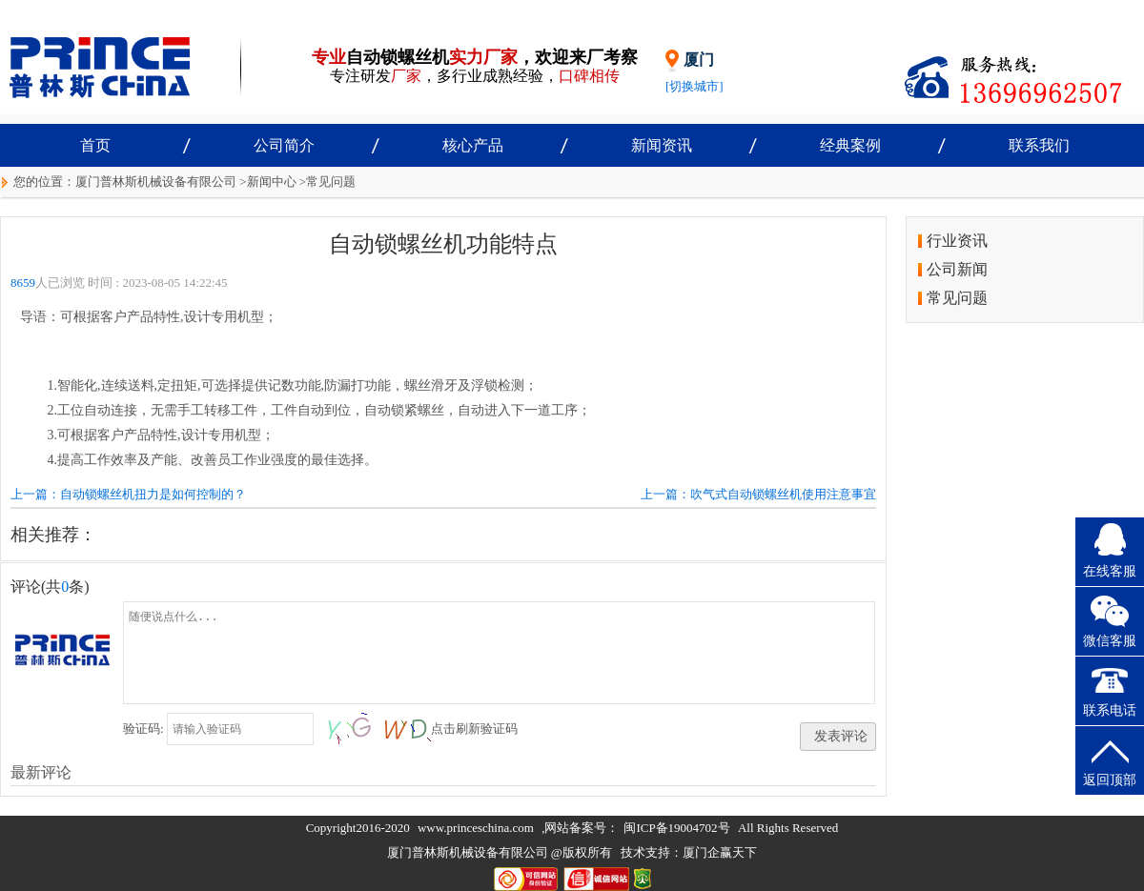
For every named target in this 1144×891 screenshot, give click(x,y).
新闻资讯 (661, 145)
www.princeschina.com (476, 827)
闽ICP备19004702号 (676, 827)
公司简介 (284, 145)
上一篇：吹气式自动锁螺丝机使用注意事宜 (758, 494)
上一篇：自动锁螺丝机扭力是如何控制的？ (128, 494)
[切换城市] (694, 86)
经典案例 (850, 145)
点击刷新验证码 (474, 728)
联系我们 (1039, 145)
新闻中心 (271, 181)
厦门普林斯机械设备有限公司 (155, 181)
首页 (95, 145)
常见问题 (331, 181)
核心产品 (472, 145)
